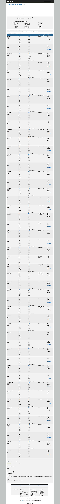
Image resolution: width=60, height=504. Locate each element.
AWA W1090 (8, 424)
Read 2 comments (48, 97)
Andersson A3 (9, 306)
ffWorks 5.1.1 (21, 490)
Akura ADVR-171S (9, 137)
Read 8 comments (48, 342)
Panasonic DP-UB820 (41, 495)
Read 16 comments (48, 38)
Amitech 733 (8, 247)
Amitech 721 (8, 205)
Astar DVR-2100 (9, 399)
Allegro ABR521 (9, 188)
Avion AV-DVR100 (9, 407)
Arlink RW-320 (9, 365)
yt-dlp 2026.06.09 (31, 494)
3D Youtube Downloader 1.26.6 (33, 490)
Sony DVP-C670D (41, 491)
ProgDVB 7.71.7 (22, 493)
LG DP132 (40, 494)
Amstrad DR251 (9, 281)
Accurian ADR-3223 (9, 53)
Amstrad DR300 (9, 289)
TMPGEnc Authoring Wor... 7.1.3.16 (24, 492)
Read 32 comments (48, 435)
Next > (52, 33)
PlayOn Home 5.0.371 (22, 496)
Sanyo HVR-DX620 (41, 493)
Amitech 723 (8, 213)
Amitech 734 (8, 255)
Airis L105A (8, 70)
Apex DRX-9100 (9, 331)
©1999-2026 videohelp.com (30, 503)
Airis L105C (8, 87)
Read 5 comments (48, 148)
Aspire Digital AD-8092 (10, 390)
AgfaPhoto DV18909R (10, 61)
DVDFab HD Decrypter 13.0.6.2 (33, 489)
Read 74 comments (48, 375)
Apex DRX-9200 (9, 340)
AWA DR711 (8, 416)
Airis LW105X (9, 112)
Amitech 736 (8, 272)
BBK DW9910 (9, 449)
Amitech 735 (8, 264)
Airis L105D (8, 95)
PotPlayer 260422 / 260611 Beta (33, 492)
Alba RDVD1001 (9, 154)
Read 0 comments (48, 47)
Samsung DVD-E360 (41, 490)
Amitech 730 (8, 230)
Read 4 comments (48, 131)
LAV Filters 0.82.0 (31, 493)
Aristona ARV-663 (9, 348)
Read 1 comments (48, 190)
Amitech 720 (8, 196)
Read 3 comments (48, 55)
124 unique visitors (16, 489)
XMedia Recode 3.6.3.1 (32, 495)
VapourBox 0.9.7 (22, 491)
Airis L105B (8, 78)
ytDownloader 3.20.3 (22, 489)
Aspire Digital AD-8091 (10, 382)
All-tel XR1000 (9, 171)
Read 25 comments (48, 325)
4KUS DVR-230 (9, 36)
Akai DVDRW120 (9, 129)
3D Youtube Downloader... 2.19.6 (33, 491)
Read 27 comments (48, 384)
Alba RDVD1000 (9, 146)
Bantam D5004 (9, 441)
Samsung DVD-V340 (41, 489)
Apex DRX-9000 (9, 323)
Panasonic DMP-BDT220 (41, 492)
